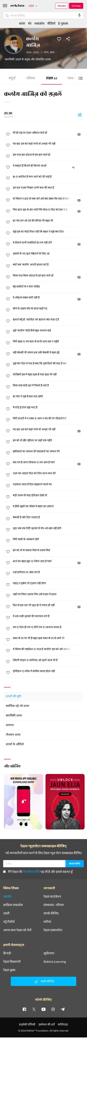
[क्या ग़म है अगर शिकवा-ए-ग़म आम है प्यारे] (48, 462)
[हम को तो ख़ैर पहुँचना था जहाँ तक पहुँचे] (48, 440)
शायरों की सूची (13, 696)
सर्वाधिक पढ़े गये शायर (17, 706)
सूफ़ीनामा (49, 953)
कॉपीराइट (63, 1024)
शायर (22, 23)
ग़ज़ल (51, 79)
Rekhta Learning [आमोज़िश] (55, 961)
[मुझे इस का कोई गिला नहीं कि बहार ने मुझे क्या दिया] (48, 231)
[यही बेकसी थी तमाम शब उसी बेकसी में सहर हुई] (48, 352)
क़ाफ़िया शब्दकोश (13, 904)
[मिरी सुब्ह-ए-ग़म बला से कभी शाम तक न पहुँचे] (48, 341)
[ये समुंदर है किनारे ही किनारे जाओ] (48, 165)
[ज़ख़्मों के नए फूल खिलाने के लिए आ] (48, 253)
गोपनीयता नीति (31, 871)
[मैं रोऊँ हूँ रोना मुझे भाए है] (48, 407)
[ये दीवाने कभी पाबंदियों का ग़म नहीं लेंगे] (48, 242)
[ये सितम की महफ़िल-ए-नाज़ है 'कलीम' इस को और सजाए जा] (48, 649)
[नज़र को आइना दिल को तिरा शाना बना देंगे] (48, 473)
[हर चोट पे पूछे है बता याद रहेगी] (48, 396)
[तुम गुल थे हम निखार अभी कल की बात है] (48, 187)
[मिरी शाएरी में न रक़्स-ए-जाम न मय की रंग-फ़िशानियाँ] (48, 418)
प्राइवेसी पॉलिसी (27, 1024)
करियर (47, 921)
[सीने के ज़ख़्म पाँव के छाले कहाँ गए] (48, 308)
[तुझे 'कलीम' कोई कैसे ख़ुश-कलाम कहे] (48, 330)
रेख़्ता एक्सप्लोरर (53, 930)
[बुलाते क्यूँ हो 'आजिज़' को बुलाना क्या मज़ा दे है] (48, 319)
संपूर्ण (12, 79)
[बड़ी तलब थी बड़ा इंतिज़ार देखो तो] (48, 495)
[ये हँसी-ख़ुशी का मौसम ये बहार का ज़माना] (48, 506)
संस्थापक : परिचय (54, 904)
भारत (52, 52)
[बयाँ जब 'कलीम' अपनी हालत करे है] (48, 264)
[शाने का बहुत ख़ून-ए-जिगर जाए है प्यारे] (48, 561)
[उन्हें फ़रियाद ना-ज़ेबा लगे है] (48, 572)
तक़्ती (6, 913)
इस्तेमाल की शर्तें (47, 1024)
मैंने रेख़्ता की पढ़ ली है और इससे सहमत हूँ (38, 871)
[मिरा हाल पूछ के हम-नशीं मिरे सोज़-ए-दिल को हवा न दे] (48, 209)
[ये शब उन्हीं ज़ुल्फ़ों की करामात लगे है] (48, 616)
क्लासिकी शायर (14, 716)
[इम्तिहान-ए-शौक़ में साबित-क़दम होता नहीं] (48, 671)
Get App (76, 5)
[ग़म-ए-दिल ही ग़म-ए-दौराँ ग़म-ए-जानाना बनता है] (48, 627)
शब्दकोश (39, 23)
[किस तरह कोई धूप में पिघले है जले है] (48, 385)
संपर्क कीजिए (51, 913)
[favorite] (8, 135)
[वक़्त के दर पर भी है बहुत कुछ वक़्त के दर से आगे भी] (48, 638)
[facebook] (24, 1009)
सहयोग (7, 896)
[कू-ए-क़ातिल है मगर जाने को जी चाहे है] (48, 176)
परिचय (31, 79)
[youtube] (43, 1009)
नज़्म (71, 79)
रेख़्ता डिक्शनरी (12, 961)
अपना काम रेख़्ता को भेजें (17, 930)
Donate (62, 5)
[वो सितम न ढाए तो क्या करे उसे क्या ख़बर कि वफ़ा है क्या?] (48, 198)
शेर (30, 23)
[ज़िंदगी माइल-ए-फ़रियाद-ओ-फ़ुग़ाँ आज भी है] (48, 660)
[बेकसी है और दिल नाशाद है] (48, 517)
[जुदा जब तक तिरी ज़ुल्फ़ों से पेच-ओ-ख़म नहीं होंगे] (48, 528)
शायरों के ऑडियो (15, 744)
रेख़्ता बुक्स (9, 970)
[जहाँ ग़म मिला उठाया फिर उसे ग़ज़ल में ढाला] (48, 594)
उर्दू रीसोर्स (9, 921)
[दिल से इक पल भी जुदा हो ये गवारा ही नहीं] (48, 605)
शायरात (10, 725)
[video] (79, 134)
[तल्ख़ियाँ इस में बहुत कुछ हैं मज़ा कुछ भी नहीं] (48, 374)
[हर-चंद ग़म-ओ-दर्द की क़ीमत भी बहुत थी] (48, 220)
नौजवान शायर (13, 735)
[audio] (73, 167)
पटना (46, 52)
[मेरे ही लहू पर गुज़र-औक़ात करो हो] (48, 132)
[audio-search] (79, 15)
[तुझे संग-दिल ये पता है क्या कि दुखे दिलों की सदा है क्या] (48, 363)
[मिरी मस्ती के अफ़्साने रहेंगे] (48, 539)
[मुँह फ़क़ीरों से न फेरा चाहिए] (48, 286)
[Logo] (17, 6)
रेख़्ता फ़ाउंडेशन (52, 896)
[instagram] (53, 1009)
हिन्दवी (7, 953)
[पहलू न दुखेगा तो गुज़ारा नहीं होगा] (48, 583)
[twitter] (34, 1009)
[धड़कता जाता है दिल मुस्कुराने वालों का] (48, 484)
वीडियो (51, 23)
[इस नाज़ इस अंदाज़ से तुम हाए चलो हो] (48, 154)
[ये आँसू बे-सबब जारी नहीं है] (48, 297)
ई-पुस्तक (63, 23)
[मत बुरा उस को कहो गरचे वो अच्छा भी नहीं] (48, 143)
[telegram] (62, 1009)
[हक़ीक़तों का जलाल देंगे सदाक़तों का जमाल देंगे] (48, 451)
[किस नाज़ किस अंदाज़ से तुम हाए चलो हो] (48, 275)
